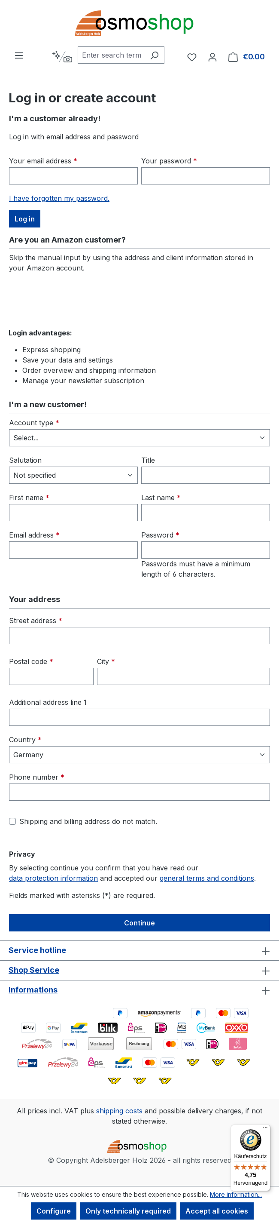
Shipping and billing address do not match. (88, 821)
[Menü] (265, 1130)
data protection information (53, 878)
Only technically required (128, 1211)
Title (148, 460)
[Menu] (19, 55)
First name (29, 497)
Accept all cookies (216, 1211)
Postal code (31, 661)
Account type (34, 422)
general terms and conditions (207, 878)
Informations (33, 989)
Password (160, 535)
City (106, 661)
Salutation (25, 460)
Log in (25, 219)
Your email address (43, 161)
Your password (169, 161)
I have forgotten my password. (59, 198)
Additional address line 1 (48, 702)
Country (25, 739)
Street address (35, 620)
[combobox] (111, 55)
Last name (161, 497)
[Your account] (212, 56)
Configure (53, 1211)
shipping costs (119, 1110)
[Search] (154, 55)
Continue (139, 923)
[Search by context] (62, 56)
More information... (236, 1194)
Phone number (36, 777)
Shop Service (34, 969)
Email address (34, 535)
